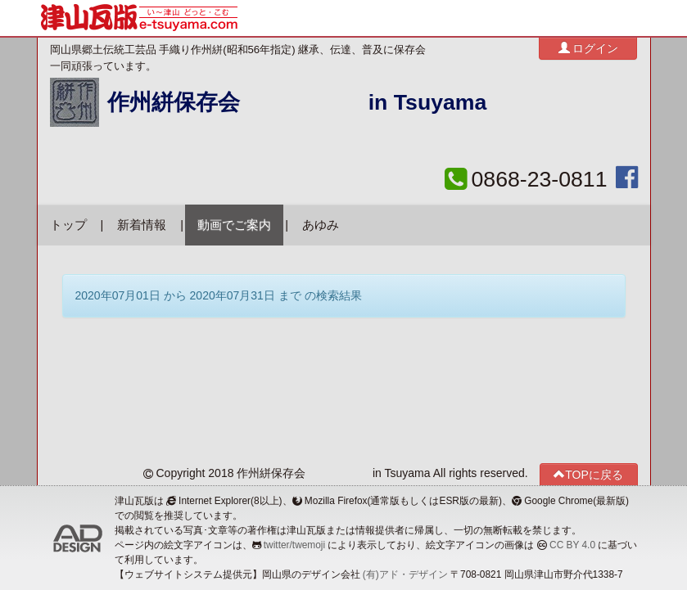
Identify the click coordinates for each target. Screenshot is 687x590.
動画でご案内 (234, 225)
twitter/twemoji (294, 545)
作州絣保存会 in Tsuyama (297, 102)
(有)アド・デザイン (405, 574)
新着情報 (141, 225)
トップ (68, 225)
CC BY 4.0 (572, 545)
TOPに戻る (588, 474)
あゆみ (320, 225)
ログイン (588, 48)
